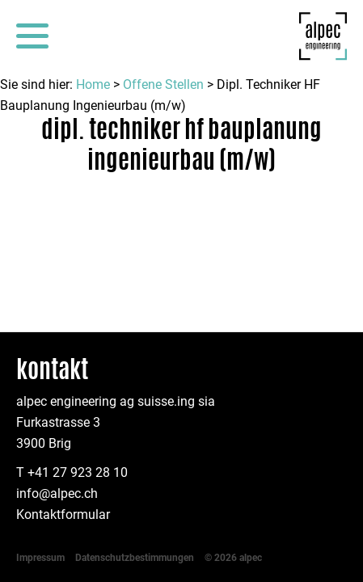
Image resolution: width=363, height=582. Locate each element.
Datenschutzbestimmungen (134, 420)
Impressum (40, 420)
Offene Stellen (163, 84)
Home (93, 84)
